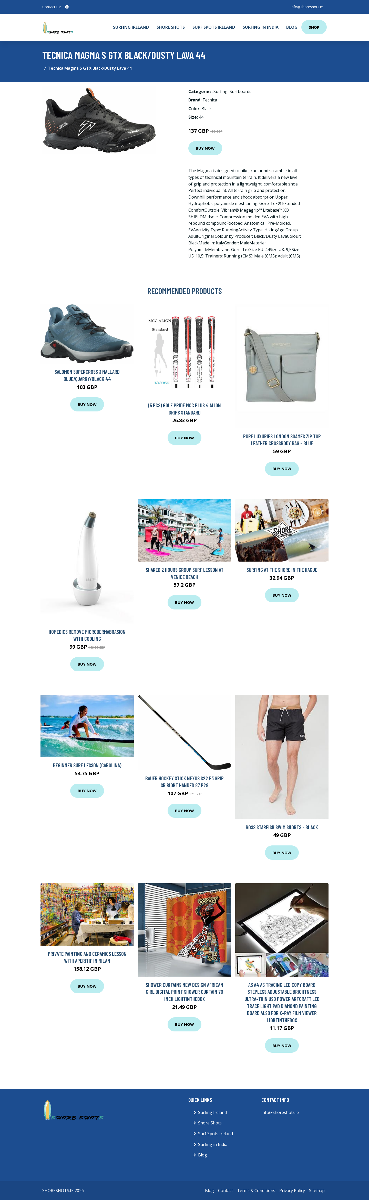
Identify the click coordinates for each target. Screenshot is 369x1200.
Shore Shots (171, 27)
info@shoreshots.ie (307, 6)
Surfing (220, 91)
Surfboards (240, 91)
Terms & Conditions (256, 1190)
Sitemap (317, 1190)
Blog (292, 27)
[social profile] (67, 7)
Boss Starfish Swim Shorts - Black (282, 827)
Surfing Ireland (131, 27)
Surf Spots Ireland (213, 27)
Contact (225, 1190)
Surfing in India (261, 27)
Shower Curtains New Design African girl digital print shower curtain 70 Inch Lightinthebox (184, 991)
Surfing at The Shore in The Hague (282, 569)
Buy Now (205, 148)
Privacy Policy (292, 1190)
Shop (314, 27)
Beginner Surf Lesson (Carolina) (87, 765)
